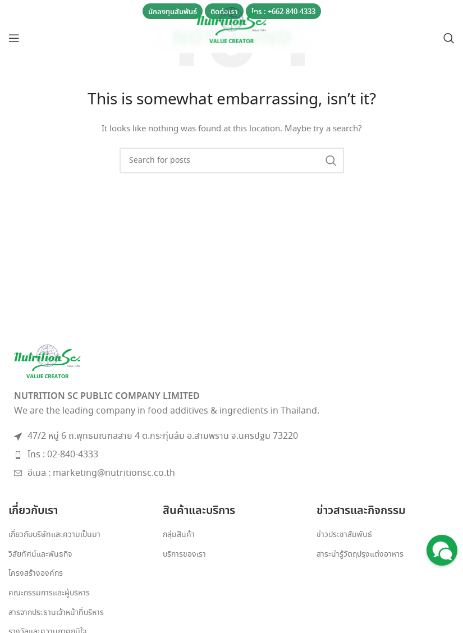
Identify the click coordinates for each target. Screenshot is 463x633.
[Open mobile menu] (14, 38)
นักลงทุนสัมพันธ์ (172, 12)
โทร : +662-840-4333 (283, 12)
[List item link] (231, 455)
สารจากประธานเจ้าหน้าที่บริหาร (56, 613)
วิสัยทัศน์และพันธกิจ (40, 554)
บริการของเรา (184, 554)
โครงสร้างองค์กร (35, 573)
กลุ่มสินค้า (179, 535)
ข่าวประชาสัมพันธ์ (344, 535)
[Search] (449, 38)
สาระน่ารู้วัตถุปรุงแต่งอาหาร (360, 554)
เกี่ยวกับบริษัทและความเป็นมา (54, 535)
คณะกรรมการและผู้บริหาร (49, 593)
